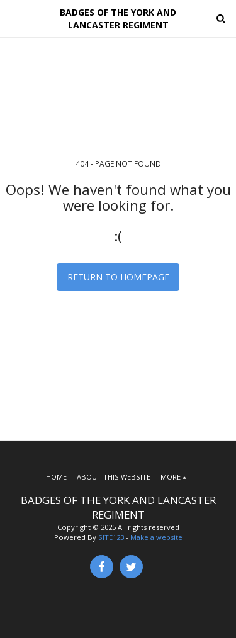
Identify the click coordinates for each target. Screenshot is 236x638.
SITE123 (111, 537)
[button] (14, 18)
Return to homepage (118, 277)
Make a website (156, 537)
